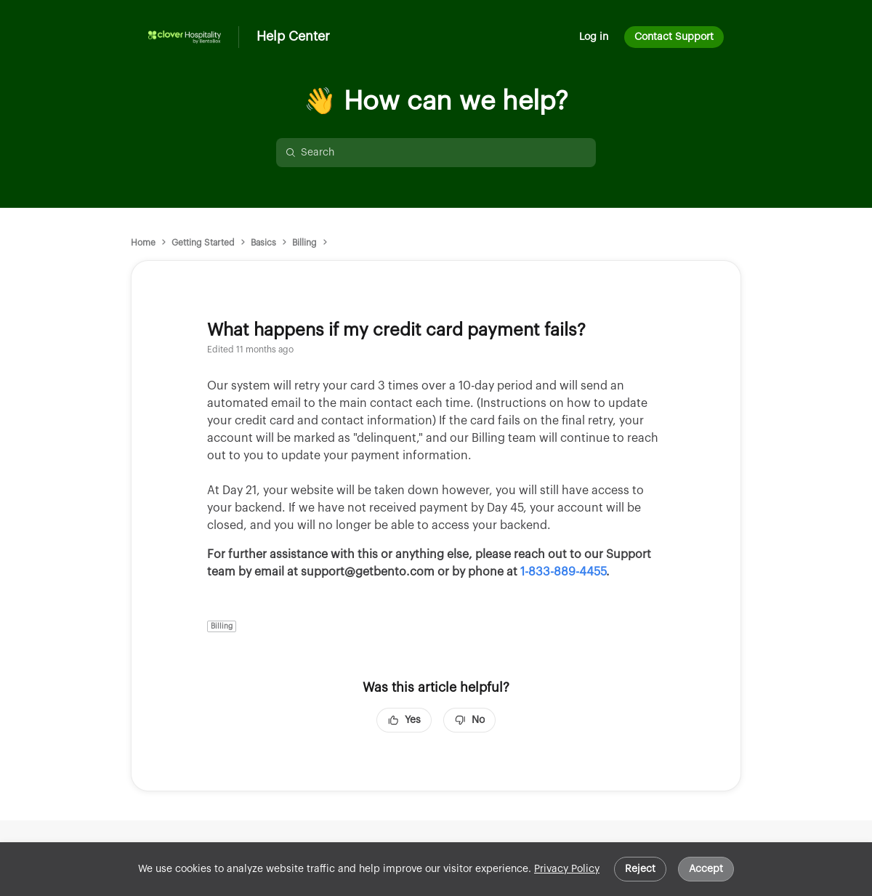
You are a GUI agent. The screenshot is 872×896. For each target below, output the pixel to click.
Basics (263, 242)
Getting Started (203, 242)
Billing (304, 242)
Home (143, 242)
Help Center (293, 36)
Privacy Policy (567, 869)
